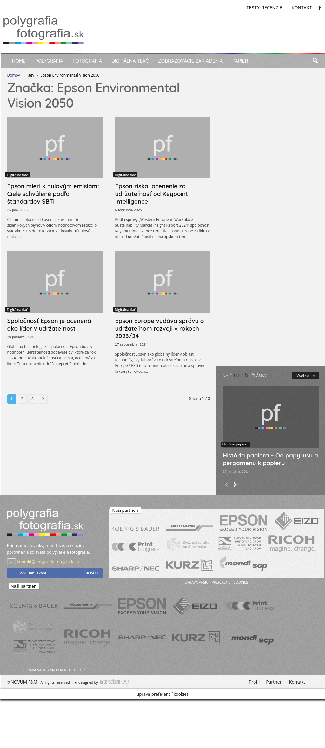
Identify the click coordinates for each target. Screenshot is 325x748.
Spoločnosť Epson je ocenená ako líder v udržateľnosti (49, 324)
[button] (315, 61)
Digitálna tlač (130, 61)
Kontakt (302, 7)
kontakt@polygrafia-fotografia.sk (48, 561)
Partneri (274, 682)
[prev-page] (226, 485)
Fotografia (87, 61)
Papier (240, 61)
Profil (254, 682)
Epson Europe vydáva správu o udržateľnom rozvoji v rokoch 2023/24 (159, 328)
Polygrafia (49, 61)
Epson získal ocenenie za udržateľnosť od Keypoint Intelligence (151, 193)
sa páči (91, 573)
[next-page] (235, 485)
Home (19, 61)
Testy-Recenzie (264, 7)
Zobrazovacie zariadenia (190, 61)
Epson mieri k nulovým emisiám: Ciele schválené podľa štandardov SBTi (53, 193)
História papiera (235, 444)
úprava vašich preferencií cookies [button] (54, 669)
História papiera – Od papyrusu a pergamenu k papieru (270, 459)
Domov (13, 75)
